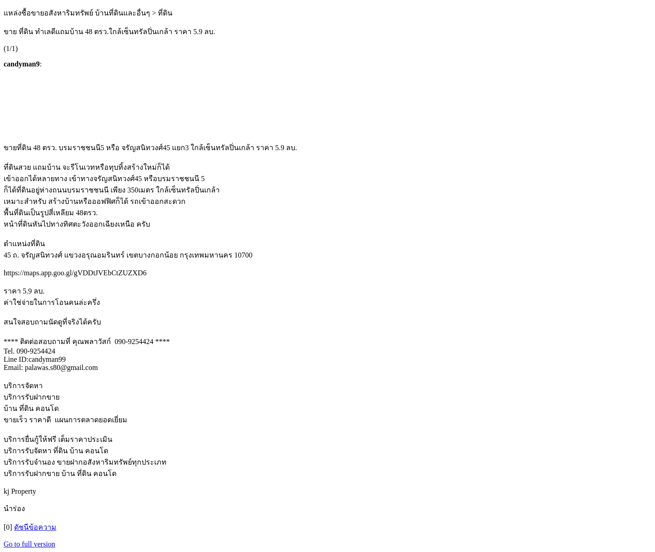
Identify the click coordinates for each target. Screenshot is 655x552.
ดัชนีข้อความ (35, 527)
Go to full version (29, 544)
